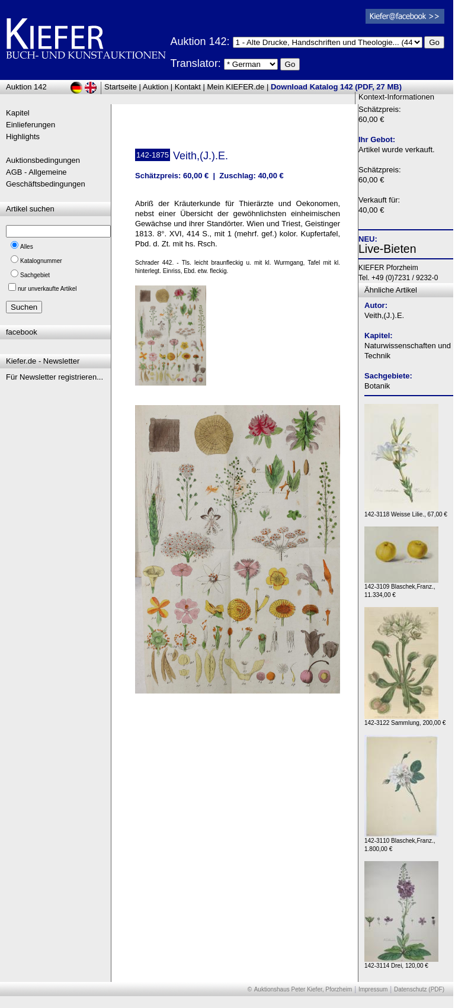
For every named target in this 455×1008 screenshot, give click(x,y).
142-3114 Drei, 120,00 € (401, 962)
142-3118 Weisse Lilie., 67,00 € (405, 511)
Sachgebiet (35, 275)
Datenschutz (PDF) (419, 989)
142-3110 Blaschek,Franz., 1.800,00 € (401, 842)
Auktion (155, 86)
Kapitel (18, 112)
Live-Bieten (387, 248)
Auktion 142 (26, 86)
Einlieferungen (30, 124)
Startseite (120, 86)
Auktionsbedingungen (43, 160)
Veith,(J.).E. (384, 315)
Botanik (377, 385)
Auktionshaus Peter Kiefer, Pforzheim (303, 989)
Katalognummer (41, 261)
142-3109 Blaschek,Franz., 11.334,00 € (401, 587)
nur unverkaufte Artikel (47, 288)
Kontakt (188, 86)
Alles (26, 246)
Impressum (372, 989)
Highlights (23, 136)
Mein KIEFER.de (236, 86)
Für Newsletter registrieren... (54, 377)
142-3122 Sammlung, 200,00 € (405, 720)
